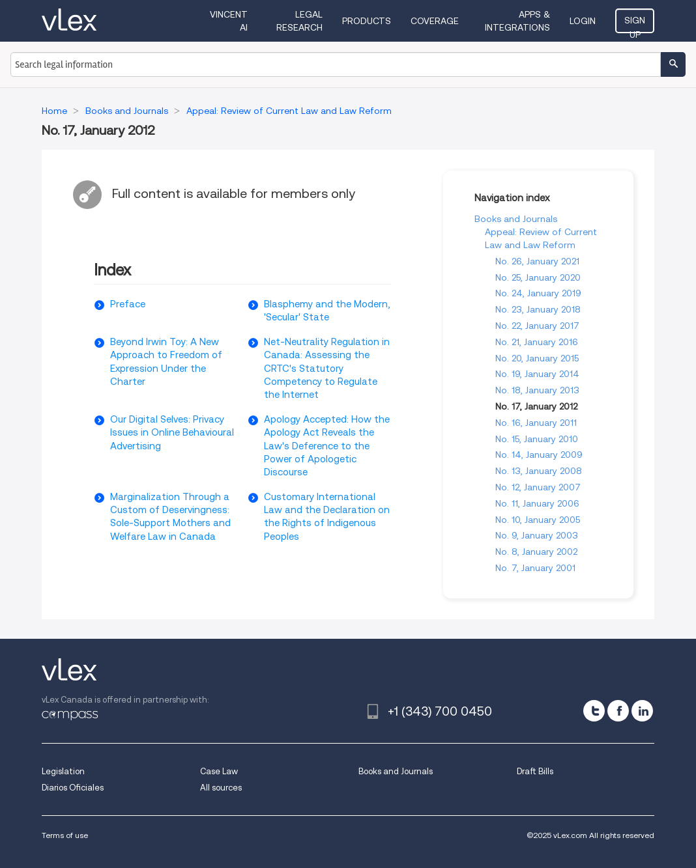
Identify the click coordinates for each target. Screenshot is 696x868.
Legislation (63, 771)
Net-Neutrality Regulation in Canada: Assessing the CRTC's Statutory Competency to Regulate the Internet (327, 368)
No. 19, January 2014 (537, 374)
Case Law (219, 771)
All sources (221, 787)
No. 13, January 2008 (538, 471)
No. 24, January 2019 (538, 293)
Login (583, 21)
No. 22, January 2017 (537, 325)
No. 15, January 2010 (536, 439)
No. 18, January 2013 (537, 390)
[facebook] (618, 710)
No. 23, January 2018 (538, 309)
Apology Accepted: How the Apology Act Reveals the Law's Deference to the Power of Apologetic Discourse (327, 446)
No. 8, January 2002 (536, 551)
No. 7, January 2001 (535, 568)
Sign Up (634, 24)
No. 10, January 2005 (537, 519)
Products (366, 21)
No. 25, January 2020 (538, 277)
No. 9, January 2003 (536, 535)
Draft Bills (535, 771)
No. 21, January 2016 (536, 342)
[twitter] (594, 710)
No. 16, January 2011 (536, 422)
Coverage (435, 21)
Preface (127, 304)
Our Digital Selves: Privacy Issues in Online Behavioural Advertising (172, 432)
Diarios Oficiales (73, 787)
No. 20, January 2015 (537, 358)
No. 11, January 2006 (537, 503)
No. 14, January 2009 (539, 454)
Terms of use (65, 835)
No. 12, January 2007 (538, 487)
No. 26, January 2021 (537, 261)
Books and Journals (515, 219)
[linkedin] (642, 710)
